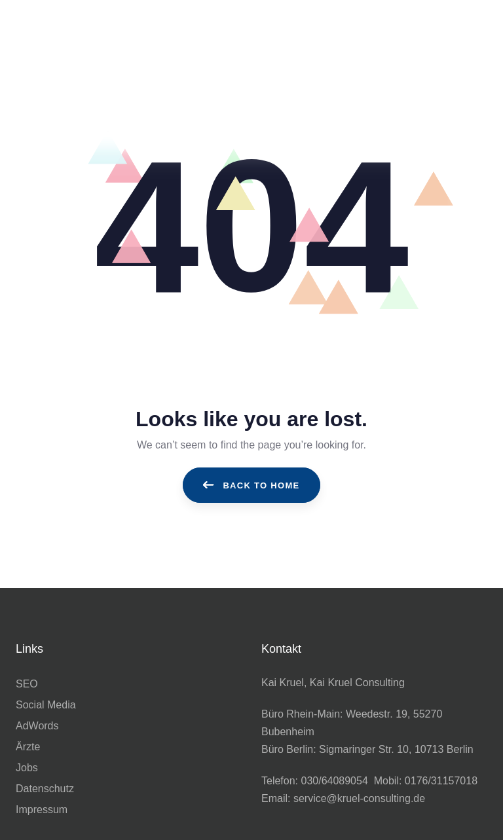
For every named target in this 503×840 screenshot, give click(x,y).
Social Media (46, 704)
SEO (27, 683)
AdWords (37, 725)
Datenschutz (45, 788)
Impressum (41, 809)
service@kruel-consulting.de (359, 798)
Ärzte (28, 746)
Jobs (27, 767)
